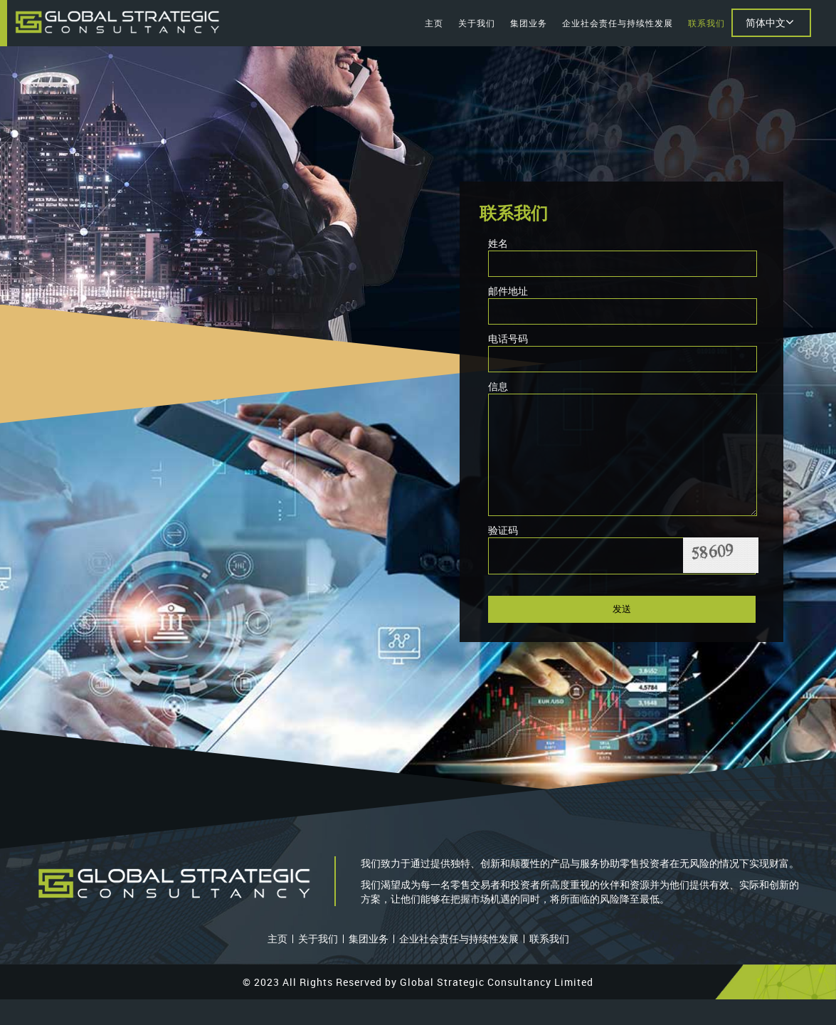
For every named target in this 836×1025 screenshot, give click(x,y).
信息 (498, 386)
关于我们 (476, 22)
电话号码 (508, 338)
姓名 (498, 243)
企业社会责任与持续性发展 (617, 22)
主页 (434, 22)
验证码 (503, 551)
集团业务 (528, 22)
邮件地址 (508, 291)
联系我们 (706, 22)
